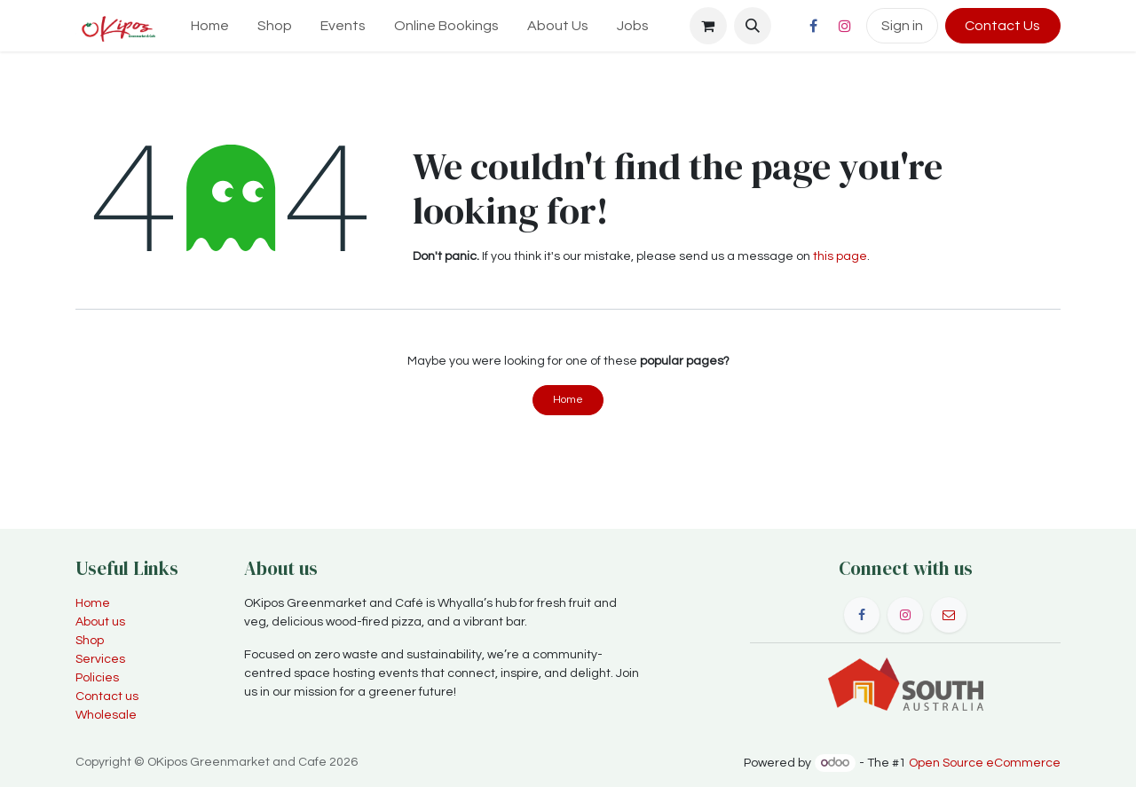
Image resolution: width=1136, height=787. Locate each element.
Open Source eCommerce (985, 763)
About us (100, 622)
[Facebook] (814, 26)
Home (568, 399)
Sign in (902, 26)
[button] (752, 25)
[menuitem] (210, 25)
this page (840, 256)
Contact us (106, 696)
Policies (97, 678)
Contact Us (1002, 26)
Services (100, 659)
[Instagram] (845, 26)
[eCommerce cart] (708, 25)
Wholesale (106, 715)
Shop (89, 640)
